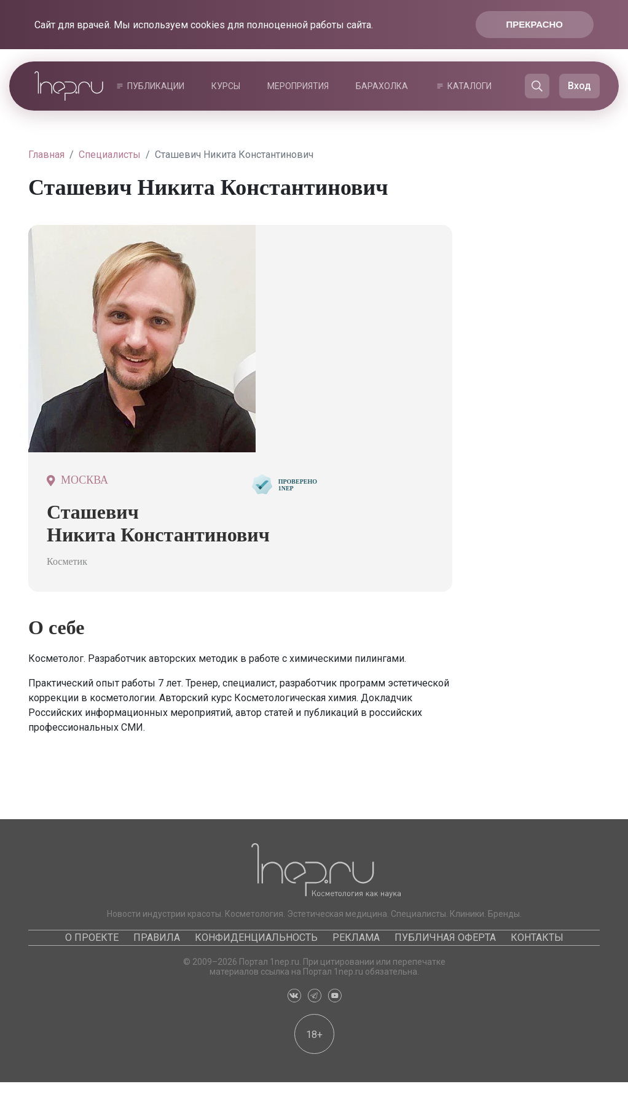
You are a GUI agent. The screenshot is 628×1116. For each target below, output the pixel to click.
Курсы (225, 86)
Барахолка (382, 86)
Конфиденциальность (256, 937)
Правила (156, 937)
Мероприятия (298, 86)
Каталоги (469, 86)
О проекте (92, 937)
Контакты (537, 937)
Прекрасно (534, 24)
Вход (579, 86)
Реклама (356, 937)
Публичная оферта (445, 937)
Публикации (155, 86)
